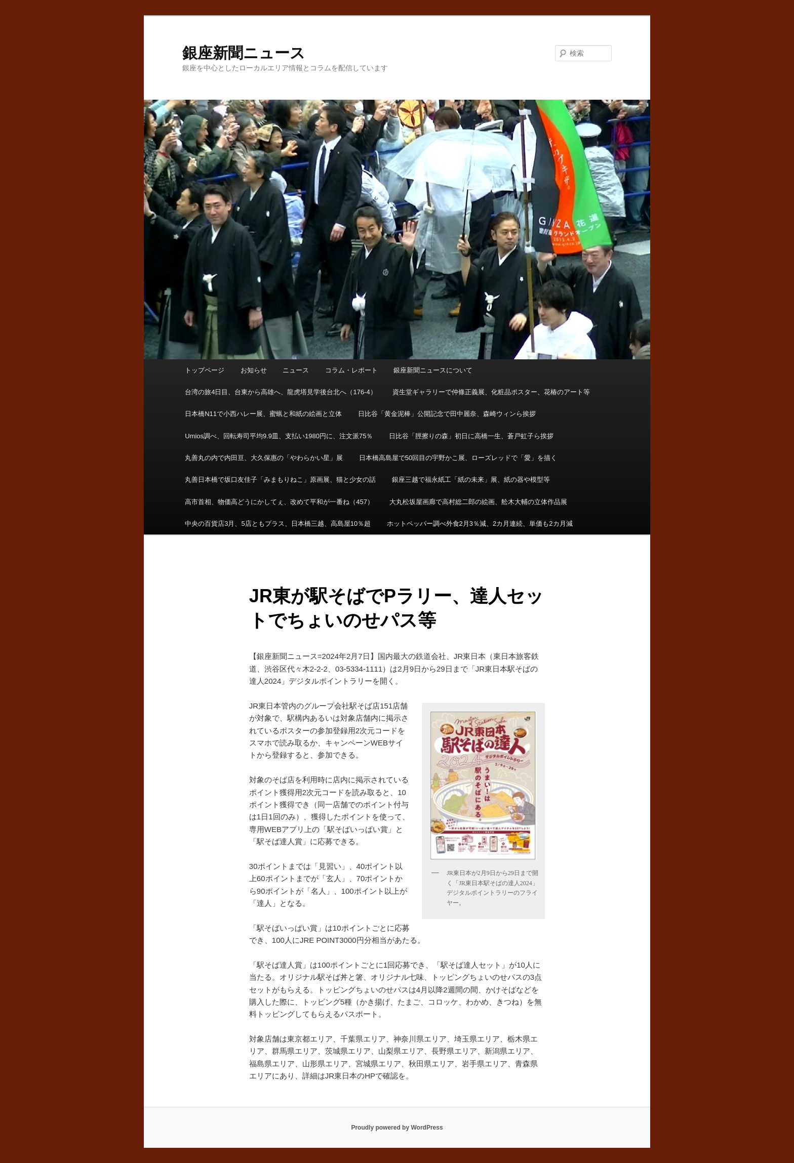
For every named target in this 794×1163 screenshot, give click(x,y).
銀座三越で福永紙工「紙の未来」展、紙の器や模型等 (471, 479)
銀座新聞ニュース (243, 53)
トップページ (204, 370)
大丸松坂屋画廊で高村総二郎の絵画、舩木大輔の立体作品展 (478, 502)
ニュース (296, 370)
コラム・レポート (351, 370)
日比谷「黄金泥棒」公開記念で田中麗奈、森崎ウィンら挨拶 (447, 414)
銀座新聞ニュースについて (432, 370)
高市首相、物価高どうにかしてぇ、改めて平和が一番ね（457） (279, 502)
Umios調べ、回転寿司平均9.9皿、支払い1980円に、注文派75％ (279, 436)
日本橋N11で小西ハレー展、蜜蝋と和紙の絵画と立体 (263, 414)
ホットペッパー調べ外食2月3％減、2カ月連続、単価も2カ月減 (480, 523)
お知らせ (254, 370)
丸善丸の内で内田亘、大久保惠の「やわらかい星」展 (264, 458)
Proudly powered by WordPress (397, 1127)
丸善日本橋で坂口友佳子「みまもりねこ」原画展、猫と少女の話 (280, 479)
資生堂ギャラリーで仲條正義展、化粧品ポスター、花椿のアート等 (491, 392)
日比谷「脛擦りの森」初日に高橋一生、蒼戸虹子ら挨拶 (471, 436)
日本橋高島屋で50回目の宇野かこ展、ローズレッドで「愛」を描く (458, 458)
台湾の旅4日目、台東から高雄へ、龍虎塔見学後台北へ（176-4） (280, 392)
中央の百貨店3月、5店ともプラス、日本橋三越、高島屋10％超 (278, 523)
